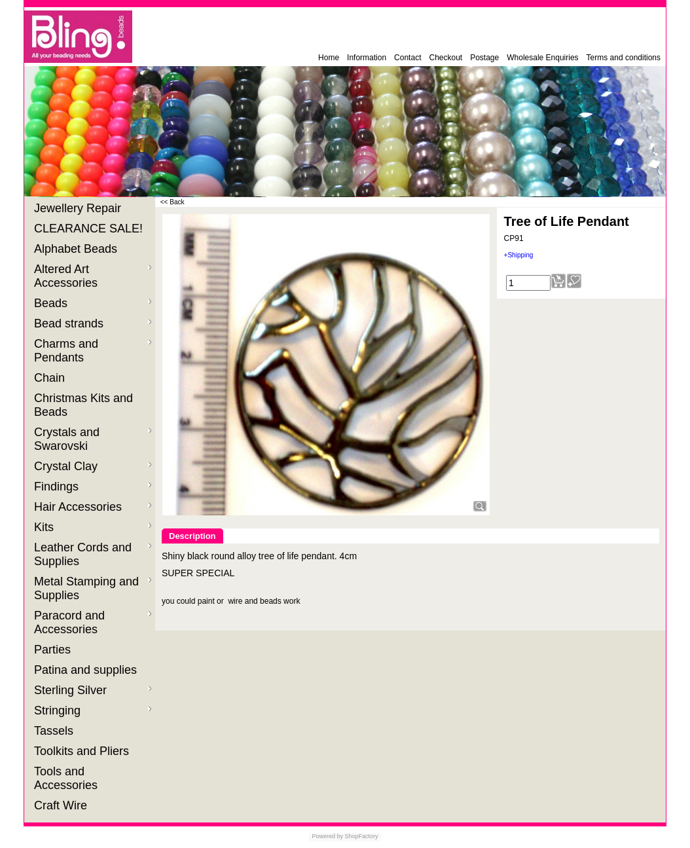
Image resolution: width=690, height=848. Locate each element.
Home (328, 57)
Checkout (445, 57)
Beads (93, 303)
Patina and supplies (87, 669)
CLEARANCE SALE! (90, 228)
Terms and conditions (624, 57)
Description (192, 536)
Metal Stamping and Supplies (93, 588)
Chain (51, 377)
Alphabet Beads (77, 248)
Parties (54, 649)
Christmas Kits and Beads (83, 405)
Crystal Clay (93, 466)
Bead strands (93, 323)
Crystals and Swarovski (93, 439)
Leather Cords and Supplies (93, 554)
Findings (93, 486)
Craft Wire (62, 805)
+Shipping (519, 255)
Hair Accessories (93, 506)
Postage (484, 57)
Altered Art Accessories (93, 276)
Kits (93, 527)
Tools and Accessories (67, 778)
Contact (407, 57)
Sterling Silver (93, 690)
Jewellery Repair (79, 208)
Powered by (327, 836)
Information (366, 57)
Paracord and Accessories (93, 622)
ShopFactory (360, 836)
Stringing (93, 710)
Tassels (55, 730)
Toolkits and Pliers (83, 751)
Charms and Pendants (93, 350)
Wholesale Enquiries (542, 57)
